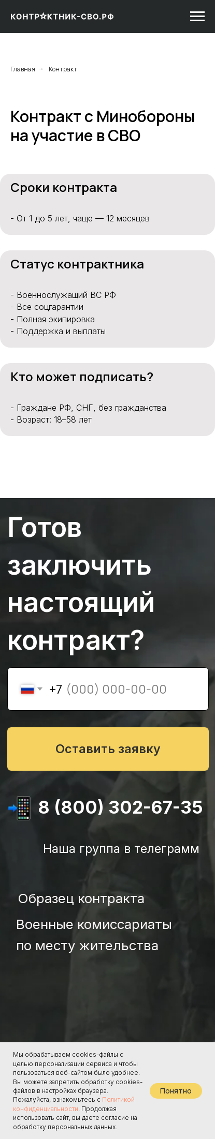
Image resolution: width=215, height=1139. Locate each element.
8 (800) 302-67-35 (120, 807)
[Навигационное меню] (197, 16)
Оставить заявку (108, 748)
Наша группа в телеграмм (121, 848)
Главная (22, 69)
